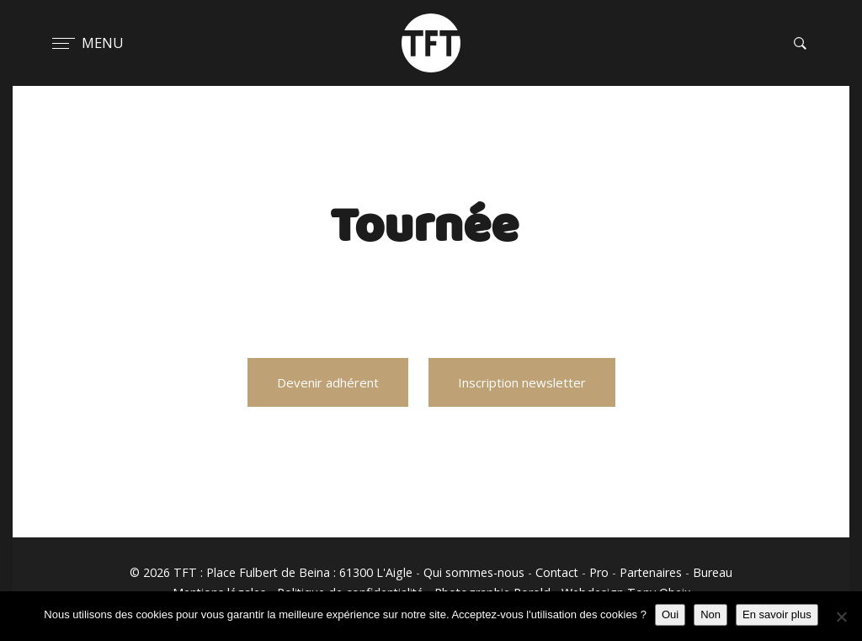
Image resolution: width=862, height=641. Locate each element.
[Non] (841, 616)
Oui (670, 614)
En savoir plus (776, 614)
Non (710, 614)
